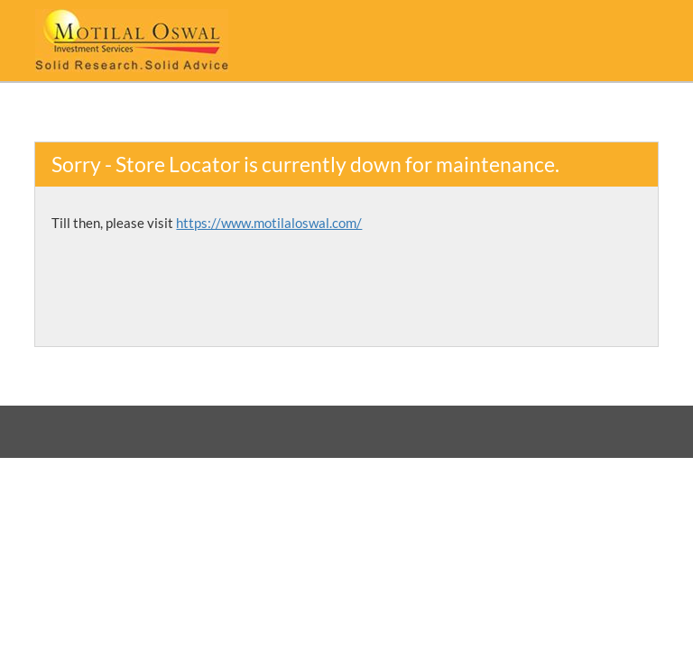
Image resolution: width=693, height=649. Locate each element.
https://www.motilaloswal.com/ (269, 223)
